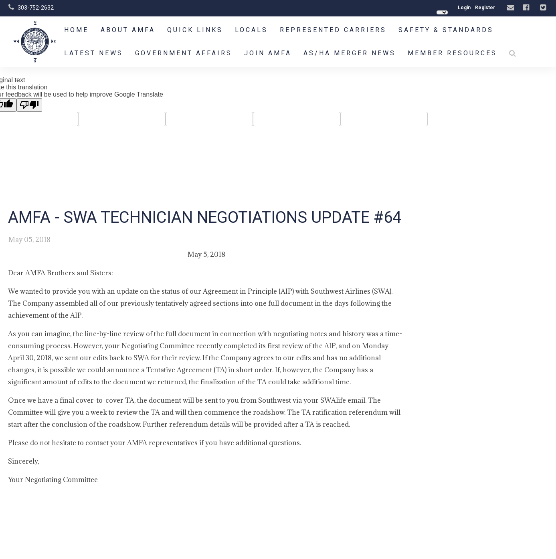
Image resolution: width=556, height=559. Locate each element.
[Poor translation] (29, 105)
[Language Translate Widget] (442, 12)
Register (485, 7)
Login (464, 7)
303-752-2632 (36, 7)
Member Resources (452, 53)
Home (76, 30)
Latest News (93, 53)
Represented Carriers (333, 30)
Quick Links (195, 30)
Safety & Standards (445, 30)
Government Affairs (183, 53)
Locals (251, 30)
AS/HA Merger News (349, 53)
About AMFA (128, 30)
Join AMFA (267, 53)
